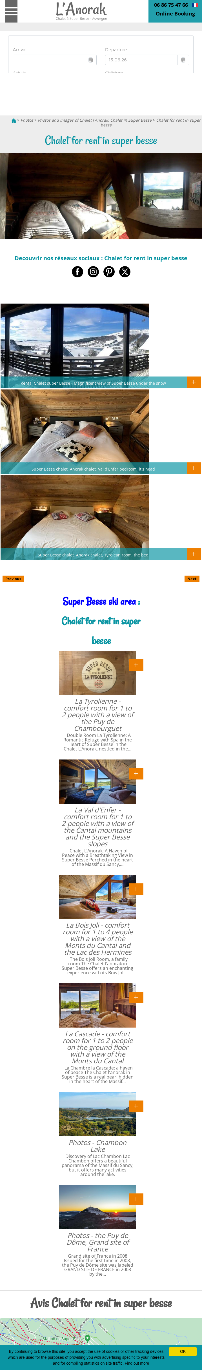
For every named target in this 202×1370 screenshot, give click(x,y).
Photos (27, 120)
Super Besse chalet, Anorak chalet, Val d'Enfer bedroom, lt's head (93, 468)
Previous (13, 578)
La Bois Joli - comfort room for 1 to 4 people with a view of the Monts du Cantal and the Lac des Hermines (98, 938)
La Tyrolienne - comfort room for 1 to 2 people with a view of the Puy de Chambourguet (97, 714)
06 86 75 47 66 (171, 4)
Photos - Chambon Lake (97, 1146)
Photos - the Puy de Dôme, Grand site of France (97, 1242)
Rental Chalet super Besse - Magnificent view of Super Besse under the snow (93, 383)
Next (192, 578)
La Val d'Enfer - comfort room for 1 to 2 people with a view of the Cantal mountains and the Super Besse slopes (97, 826)
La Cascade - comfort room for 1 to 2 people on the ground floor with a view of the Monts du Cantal (98, 1047)
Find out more (137, 1363)
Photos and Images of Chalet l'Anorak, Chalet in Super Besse (95, 120)
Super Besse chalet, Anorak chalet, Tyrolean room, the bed (93, 554)
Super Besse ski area (99, 601)
